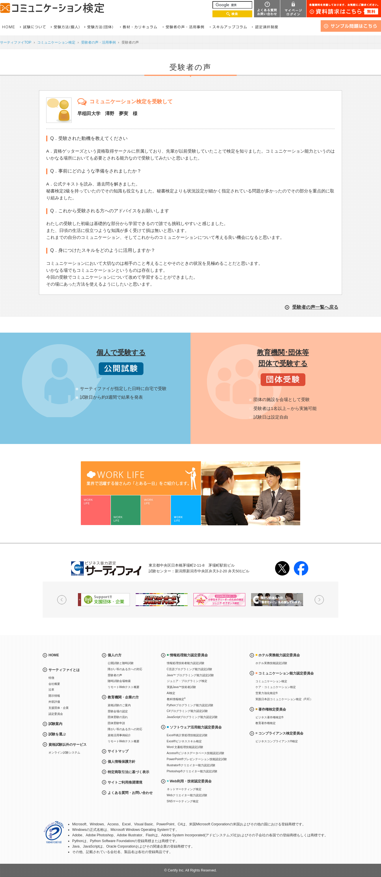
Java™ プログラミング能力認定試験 (190, 675)
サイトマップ (118, 751)
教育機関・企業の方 (123, 697)
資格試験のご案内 (119, 705)
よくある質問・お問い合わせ (130, 793)
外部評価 (54, 701)
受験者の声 (115, 675)
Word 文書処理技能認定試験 (185, 747)
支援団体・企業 (58, 707)
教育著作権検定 (265, 723)
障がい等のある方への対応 (125, 669)
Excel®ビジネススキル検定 (184, 741)
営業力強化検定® (266, 693)
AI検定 (171, 693)
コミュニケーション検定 (56, 42)
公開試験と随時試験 (121, 663)
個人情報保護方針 (121, 762)
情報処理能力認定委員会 (189, 655)
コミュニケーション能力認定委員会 (286, 673)
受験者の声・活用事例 (98, 42)
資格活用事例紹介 (119, 735)
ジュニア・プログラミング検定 (187, 681)
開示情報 (54, 695)
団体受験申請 (116, 723)
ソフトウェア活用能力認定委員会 (196, 727)
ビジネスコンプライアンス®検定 (276, 741)
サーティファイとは (64, 670)
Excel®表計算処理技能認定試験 (187, 735)
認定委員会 (55, 713)
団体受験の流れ (118, 717)
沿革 (51, 689)
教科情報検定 (176, 699)
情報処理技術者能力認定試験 (185, 663)
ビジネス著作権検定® (269, 717)
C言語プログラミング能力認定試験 (189, 669)
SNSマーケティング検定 (183, 801)
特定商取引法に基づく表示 (128, 772)
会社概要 (54, 683)
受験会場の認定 (118, 711)
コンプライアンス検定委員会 (280, 733)
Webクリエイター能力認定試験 (187, 795)
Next (319, 599)
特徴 (51, 677)
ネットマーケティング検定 (184, 789)
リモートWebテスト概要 (123, 687)
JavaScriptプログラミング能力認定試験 (192, 717)
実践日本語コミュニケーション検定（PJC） (284, 699)
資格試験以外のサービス (67, 745)
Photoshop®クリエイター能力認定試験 (192, 771)
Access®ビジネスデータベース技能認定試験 (196, 753)
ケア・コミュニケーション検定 (275, 687)
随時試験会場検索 (119, 681)
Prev (61, 599)
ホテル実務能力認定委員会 (279, 655)
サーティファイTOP (15, 42)
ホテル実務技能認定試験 (271, 663)
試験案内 (55, 724)
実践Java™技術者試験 (181, 687)
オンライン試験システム (64, 752)
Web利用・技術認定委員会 (191, 781)
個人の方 (115, 655)
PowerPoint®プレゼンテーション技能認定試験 (197, 759)
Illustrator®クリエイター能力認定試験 (191, 765)
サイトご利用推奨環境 (125, 782)
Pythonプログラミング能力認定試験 (190, 705)
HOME (53, 655)
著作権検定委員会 (272, 709)
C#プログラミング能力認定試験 (187, 711)
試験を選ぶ (57, 734)
